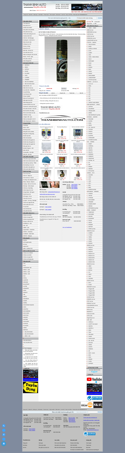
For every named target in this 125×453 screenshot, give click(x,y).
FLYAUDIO (26, 325)
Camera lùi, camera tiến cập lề (30, 106)
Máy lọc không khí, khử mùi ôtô (30, 54)
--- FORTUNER (90, 61)
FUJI (25, 265)
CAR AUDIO (26, 321)
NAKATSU (26, 309)
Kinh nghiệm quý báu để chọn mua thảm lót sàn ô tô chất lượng (30, 365)
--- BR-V (89, 185)
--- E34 (88, 88)
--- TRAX (89, 332)
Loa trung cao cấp (27, 94)
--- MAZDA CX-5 (90, 253)
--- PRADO (89, 73)
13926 (80, 150)
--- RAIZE (89, 46)
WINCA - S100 (27, 271)
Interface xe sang (27, 114)
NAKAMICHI (26, 298)
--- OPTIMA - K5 (90, 160)
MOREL (25, 302)
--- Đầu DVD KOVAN (28, 331)
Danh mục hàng (27, 171)
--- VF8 (88, 98)
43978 (49, 137)
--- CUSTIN (89, 121)
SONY (25, 290)
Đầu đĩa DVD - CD (27, 85)
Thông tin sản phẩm (43, 93)
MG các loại (89, 309)
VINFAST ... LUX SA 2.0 (92, 81)
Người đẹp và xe (90, 317)
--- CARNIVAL (90, 146)
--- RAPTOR (90, 226)
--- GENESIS (90, 348)
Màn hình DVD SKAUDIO (60, 447)
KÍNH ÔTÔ (26, 246)
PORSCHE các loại (91, 38)
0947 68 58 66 (72, 421)
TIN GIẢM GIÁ (27, 23)
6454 (65, 178)
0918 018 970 (72, 419)
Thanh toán (46, 14)
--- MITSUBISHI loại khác (92, 208)
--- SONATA (89, 131)
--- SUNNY (89, 241)
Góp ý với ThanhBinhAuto (67, 227)
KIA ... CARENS (90, 141)
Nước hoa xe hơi (27, 194)
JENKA (25, 327)
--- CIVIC (89, 177)
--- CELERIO (90, 278)
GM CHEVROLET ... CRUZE (93, 104)
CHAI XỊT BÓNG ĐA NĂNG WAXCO (78, 154)
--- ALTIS (89, 50)
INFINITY (26, 292)
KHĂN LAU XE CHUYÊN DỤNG (46, 154)
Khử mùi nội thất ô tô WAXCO (78, 126)
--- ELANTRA (90, 135)
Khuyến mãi (62, 93)
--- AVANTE (89, 346)
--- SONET (89, 143)
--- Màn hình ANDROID (28, 81)
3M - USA (26, 225)
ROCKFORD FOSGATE (29, 305)
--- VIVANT (89, 336)
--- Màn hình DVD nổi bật (29, 83)
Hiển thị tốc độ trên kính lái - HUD (31, 160)
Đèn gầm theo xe (27, 146)
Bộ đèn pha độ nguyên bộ (29, 139)
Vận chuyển (52, 14)
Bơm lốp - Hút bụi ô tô (28, 50)
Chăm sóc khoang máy (28, 259)
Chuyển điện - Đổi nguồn (29, 192)
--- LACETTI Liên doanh (92, 324)
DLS (24, 276)
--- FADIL (89, 85)
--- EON (89, 355)
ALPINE (25, 286)
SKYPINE (26, 319)
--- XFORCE (90, 193)
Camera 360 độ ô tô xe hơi (29, 104)
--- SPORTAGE (90, 158)
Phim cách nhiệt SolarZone (60, 443)
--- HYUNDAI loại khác (92, 139)
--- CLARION (26, 77)
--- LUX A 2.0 (90, 83)
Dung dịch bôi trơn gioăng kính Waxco (46, 127)
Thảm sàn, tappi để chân (29, 202)
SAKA (25, 307)
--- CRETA (89, 125)
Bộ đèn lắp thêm (27, 135)
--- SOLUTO (89, 152)
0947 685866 (75, 188)
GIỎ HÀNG (89, 21)
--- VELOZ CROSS (91, 44)
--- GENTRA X (90, 328)
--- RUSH (89, 63)
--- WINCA (26, 67)
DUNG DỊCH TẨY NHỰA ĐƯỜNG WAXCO (78, 141)
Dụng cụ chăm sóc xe (28, 221)
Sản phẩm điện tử (27, 340)
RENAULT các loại (91, 303)
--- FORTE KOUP (91, 338)
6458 (49, 164)
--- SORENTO (90, 156)
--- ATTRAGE (90, 197)
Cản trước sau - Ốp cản (29, 177)
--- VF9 (88, 100)
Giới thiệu (41, 14)
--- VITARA (89, 268)
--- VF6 (88, 94)
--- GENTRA (90, 326)
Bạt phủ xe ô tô (27, 48)
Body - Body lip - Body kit (29, 181)
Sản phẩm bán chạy (28, 31)
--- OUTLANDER (90, 199)
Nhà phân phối (27, 261)
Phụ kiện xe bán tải (28, 58)
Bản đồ (30, 14)
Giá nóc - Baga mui (28, 175)
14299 (49, 150)
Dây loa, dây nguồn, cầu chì (29, 119)
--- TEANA (89, 239)
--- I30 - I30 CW (90, 340)
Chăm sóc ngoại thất (28, 217)
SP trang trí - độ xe (28, 196)
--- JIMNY (89, 266)
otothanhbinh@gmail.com (93, 429)
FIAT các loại (90, 301)
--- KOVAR (26, 71)
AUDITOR (26, 280)
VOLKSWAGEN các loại (92, 305)
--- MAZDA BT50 (90, 257)
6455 (49, 178)
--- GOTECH (26, 69)
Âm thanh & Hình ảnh (28, 63)
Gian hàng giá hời (27, 60)
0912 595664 (74, 187)
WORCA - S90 (27, 273)
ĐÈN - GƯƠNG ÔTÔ (28, 248)
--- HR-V (89, 183)
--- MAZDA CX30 (91, 261)
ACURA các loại (90, 297)
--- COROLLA (90, 322)
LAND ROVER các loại (92, 40)
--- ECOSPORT (90, 218)
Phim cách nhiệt (42, 445)
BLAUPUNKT (26, 284)
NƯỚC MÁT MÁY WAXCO (62, 154)
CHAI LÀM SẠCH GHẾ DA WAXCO (78, 168)
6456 (81, 164)
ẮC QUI (25, 244)
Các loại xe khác (90, 313)
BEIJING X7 (90, 311)
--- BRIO (89, 187)
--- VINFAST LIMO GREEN (93, 102)
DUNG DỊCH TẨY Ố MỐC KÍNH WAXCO (62, 141)
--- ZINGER (89, 359)
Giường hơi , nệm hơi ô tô (29, 40)
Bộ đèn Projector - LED (28, 148)
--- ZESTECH (26, 65)
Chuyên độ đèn (27, 123)
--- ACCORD (90, 175)
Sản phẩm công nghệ (28, 156)
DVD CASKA (26, 313)
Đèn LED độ (26, 150)
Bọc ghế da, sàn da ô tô (44, 447)
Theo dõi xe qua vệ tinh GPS (30, 158)
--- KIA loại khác (90, 170)
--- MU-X (89, 282)
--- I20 (88, 351)
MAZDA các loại (90, 245)
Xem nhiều (57, 440)
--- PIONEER (26, 79)
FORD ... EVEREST (91, 210)
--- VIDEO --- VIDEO (91, 28)
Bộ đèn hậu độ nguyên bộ (29, 142)
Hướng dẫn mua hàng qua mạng (47, 194)
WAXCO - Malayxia (28, 235)
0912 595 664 (72, 420)
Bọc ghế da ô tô (27, 25)
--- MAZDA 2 (90, 249)
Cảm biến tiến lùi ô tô (28, 52)
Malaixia (48, 90)
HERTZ (25, 296)
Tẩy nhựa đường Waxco (62, 126)
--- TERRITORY (90, 212)
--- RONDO (89, 166)
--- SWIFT (89, 274)
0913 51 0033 (72, 417)
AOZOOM (26, 125)
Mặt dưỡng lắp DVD (28, 102)
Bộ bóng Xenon (27, 129)
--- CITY (89, 179)
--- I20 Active (90, 342)
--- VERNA (89, 344)
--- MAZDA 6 (90, 251)
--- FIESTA (89, 222)
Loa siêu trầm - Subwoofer (29, 90)
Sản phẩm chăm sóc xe (29, 213)
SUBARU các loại (91, 299)
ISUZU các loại (90, 280)
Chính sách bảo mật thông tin (90, 417)
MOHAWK (26, 282)
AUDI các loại (90, 34)
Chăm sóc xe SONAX (28, 252)
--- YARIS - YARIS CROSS (93, 57)
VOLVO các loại (90, 307)
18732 (64, 137)
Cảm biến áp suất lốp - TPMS (30, 163)
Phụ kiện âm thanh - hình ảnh (30, 108)
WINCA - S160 (27, 269)
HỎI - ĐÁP (89, 319)
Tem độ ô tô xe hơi (27, 198)
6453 (81, 178)
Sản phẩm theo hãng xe (92, 25)
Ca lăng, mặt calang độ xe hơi (30, 179)
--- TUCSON (90, 129)
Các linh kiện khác (27, 208)
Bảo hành (58, 14)
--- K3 (88, 162)
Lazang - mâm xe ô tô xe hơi (30, 183)
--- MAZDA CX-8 (90, 255)
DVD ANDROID (27, 311)
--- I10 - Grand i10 (91, 127)
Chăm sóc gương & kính (29, 219)
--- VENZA (89, 71)
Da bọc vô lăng (27, 46)
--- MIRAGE (89, 206)
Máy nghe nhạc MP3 (28, 100)
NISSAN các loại (90, 230)
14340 (80, 137)
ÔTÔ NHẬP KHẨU (27, 242)
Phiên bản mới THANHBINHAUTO (80, 14)
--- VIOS (89, 54)
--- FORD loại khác (91, 228)
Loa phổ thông (27, 92)
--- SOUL (89, 357)
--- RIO (88, 164)
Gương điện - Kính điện (29, 152)
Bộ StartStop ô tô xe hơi (29, 165)
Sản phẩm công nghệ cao (29, 167)
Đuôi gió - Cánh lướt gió (29, 186)
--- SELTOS (89, 148)
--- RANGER (90, 224)
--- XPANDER (90, 201)
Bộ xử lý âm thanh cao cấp (29, 112)
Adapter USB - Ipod (28, 116)
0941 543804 (48, 209)
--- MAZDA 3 (90, 247)
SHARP (25, 300)
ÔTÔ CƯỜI (89, 315)
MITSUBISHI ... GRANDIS (93, 191)
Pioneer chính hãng (74, 443)
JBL (24, 294)
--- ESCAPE (89, 216)
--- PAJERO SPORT (91, 204)
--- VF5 (88, 92)
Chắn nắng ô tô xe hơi (28, 190)
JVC (24, 263)
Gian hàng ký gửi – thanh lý (29, 121)
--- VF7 (88, 96)
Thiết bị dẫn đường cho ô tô (29, 33)
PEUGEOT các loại (91, 286)
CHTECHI (26, 323)
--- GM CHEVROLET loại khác (93, 114)
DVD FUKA (26, 315)
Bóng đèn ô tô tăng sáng (29, 133)
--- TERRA (89, 237)
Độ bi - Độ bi (26, 127)
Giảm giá (35, 14)
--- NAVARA (89, 243)
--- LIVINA (89, 361)
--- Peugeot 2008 (91, 290)
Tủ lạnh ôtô (26, 206)
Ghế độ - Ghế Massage (29, 38)
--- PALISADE (90, 119)
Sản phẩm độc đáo (28, 210)
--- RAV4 (89, 69)
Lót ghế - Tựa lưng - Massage (30, 200)
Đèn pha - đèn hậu (28, 154)
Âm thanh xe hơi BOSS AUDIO (76, 449)
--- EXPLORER (90, 214)
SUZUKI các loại (90, 264)
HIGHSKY (26, 317)
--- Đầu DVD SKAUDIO (28, 333)
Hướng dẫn (88, 440)
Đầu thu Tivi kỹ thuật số (29, 98)
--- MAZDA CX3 (90, 259)
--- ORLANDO (90, 334)
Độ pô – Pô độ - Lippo (28, 56)
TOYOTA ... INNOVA (91, 42)
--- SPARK (89, 112)
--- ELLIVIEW (26, 73)
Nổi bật (40, 440)
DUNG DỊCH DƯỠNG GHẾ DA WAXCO (46, 169)
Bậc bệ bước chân (27, 42)
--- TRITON (89, 195)
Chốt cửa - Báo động (28, 188)
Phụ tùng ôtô (26, 238)
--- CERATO (89, 150)
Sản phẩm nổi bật (28, 21)
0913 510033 (48, 206)
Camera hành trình (28, 35)
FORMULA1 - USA (28, 223)
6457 (65, 164)
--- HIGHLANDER (91, 75)
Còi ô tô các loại (27, 173)
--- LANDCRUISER (91, 77)
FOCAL (25, 278)
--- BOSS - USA (27, 336)
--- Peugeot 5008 (91, 295)
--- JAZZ (89, 181)
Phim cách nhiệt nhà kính (29, 169)
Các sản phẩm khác (28, 342)
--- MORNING (90, 154)
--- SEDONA (90, 168)
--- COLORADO (90, 108)
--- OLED (25, 75)
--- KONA (89, 123)
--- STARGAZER (90, 137)
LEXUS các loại (90, 36)
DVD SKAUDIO (73, 445)
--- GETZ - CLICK (91, 353)
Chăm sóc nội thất (27, 215)
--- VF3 (88, 90)
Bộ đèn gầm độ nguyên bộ (29, 144)
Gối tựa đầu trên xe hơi (28, 204)
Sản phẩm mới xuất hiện (29, 29)
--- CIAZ (89, 276)
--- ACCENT (89, 133)
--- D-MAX (89, 284)
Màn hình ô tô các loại (28, 87)
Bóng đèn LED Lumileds (29, 131)
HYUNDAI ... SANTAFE (92, 117)
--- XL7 (88, 272)
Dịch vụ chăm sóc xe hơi (29, 250)
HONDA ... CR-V (90, 172)
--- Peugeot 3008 (91, 293)
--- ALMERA (89, 233)
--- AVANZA (89, 67)
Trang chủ (26, 14)
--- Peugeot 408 (90, 288)
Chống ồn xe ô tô (27, 44)
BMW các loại (90, 30)
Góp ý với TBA (69, 14)
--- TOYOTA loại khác (91, 79)
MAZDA (25, 240)
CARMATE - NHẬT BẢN (29, 233)
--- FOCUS (89, 220)
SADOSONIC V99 (27, 267)
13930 (64, 150)
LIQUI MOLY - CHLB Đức (29, 229)
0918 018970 (74, 185)
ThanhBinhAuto (26, 440)
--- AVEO (89, 330)
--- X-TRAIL (89, 235)
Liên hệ (63, 14)
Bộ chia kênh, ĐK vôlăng (29, 110)
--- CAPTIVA (90, 106)
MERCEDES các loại (91, 32)
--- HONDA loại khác (91, 189)
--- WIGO (89, 65)
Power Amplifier (27, 96)
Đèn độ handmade (27, 137)
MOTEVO (26, 329)
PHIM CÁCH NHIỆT (28, 27)
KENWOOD (26, 288)
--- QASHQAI (90, 363)
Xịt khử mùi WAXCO (46, 140)
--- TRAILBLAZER (91, 110)
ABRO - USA (26, 227)
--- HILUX (89, 59)
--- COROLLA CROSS (92, 48)
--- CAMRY (89, 52)
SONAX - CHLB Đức (28, 231)
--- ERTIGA (89, 270)
